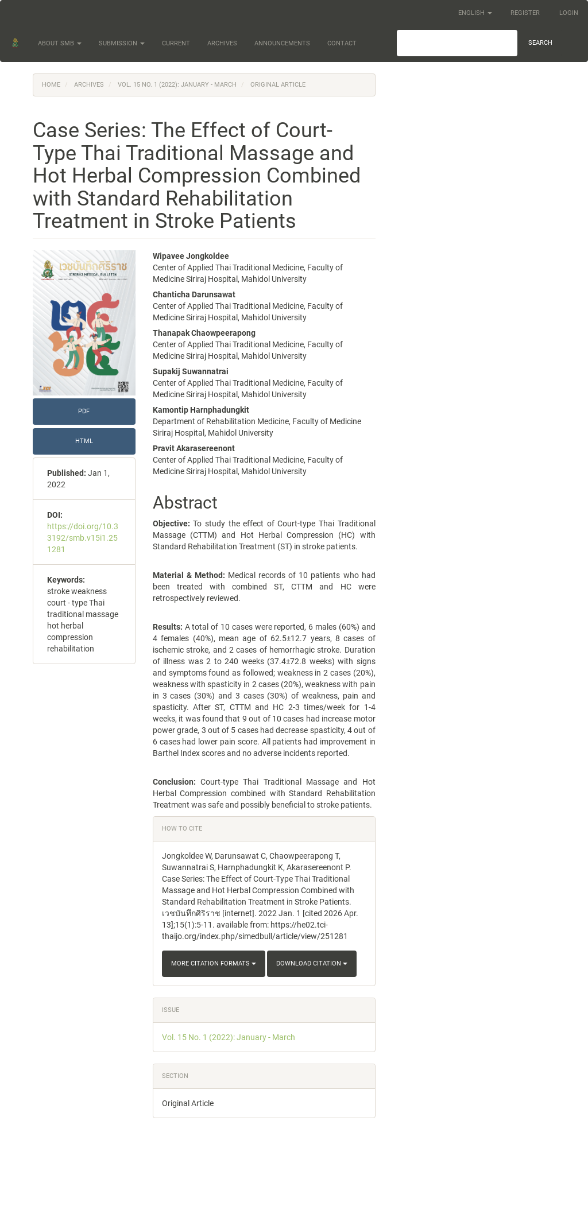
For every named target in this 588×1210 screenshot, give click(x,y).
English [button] (475, 13)
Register (525, 13)
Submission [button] (122, 43)
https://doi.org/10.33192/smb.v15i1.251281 (82, 538)
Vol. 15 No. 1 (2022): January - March (177, 84)
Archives (222, 43)
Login (568, 13)
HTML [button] (84, 441)
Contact (342, 43)
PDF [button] (84, 411)
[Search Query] (457, 43)
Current (176, 43)
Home (51, 84)
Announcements (282, 43)
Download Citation (311, 963)
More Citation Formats (213, 963)
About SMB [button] (60, 43)
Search (540, 42)
